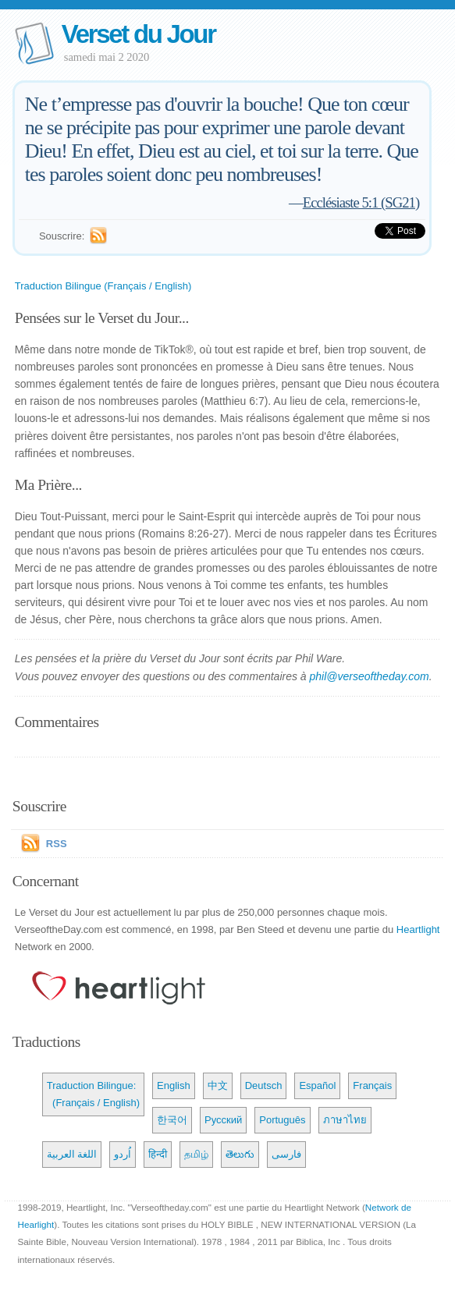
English (173, 1085)
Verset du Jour (138, 34)
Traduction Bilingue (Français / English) (103, 286)
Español (317, 1085)
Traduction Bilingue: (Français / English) (93, 1094)
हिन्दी (157, 1154)
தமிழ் (196, 1154)
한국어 (172, 1120)
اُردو (122, 1154)
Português (282, 1120)
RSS (56, 844)
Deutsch (264, 1085)
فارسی (286, 1154)
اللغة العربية (72, 1154)
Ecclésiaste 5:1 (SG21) (361, 202)
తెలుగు (240, 1154)
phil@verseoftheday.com (369, 676)
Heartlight (418, 929)
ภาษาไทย (345, 1120)
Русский (223, 1120)
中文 (218, 1085)
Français (372, 1085)
